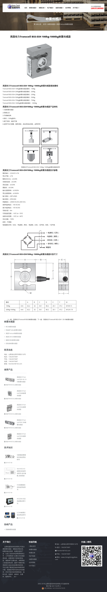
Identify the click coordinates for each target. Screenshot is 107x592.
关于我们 (76, 8)
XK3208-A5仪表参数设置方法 (21, 501)
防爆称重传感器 (11, 529)
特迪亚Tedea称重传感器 (14, 330)
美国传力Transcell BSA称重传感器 (21, 407)
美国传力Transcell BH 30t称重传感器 (21, 422)
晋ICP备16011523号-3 (53, 586)
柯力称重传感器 (11, 327)
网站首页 (32, 546)
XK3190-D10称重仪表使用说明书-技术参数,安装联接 (21, 472)
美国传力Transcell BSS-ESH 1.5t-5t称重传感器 (58, 319)
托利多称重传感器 (11, 343)
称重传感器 (33, 8)
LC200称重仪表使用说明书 (21, 514)
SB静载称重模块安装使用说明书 (21, 457)
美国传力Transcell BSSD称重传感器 (24, 319)
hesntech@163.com (63, 551)
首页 (25, 8)
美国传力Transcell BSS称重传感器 (21, 436)
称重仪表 (42, 8)
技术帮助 (68, 8)
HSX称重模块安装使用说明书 (21, 487)
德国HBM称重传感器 (12, 340)
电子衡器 (50, 8)
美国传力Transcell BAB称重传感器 (21, 393)
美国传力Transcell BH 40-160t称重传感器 (21, 379)
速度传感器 (59, 8)
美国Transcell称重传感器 (65, 24)
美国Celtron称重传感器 (13, 337)
